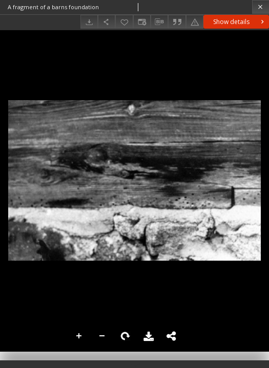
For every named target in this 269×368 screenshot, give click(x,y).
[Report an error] (194, 22)
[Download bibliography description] (159, 22)
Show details (239, 21)
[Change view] (142, 22)
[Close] (260, 7)
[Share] (106, 22)
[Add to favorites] (124, 22)
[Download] (89, 22)
